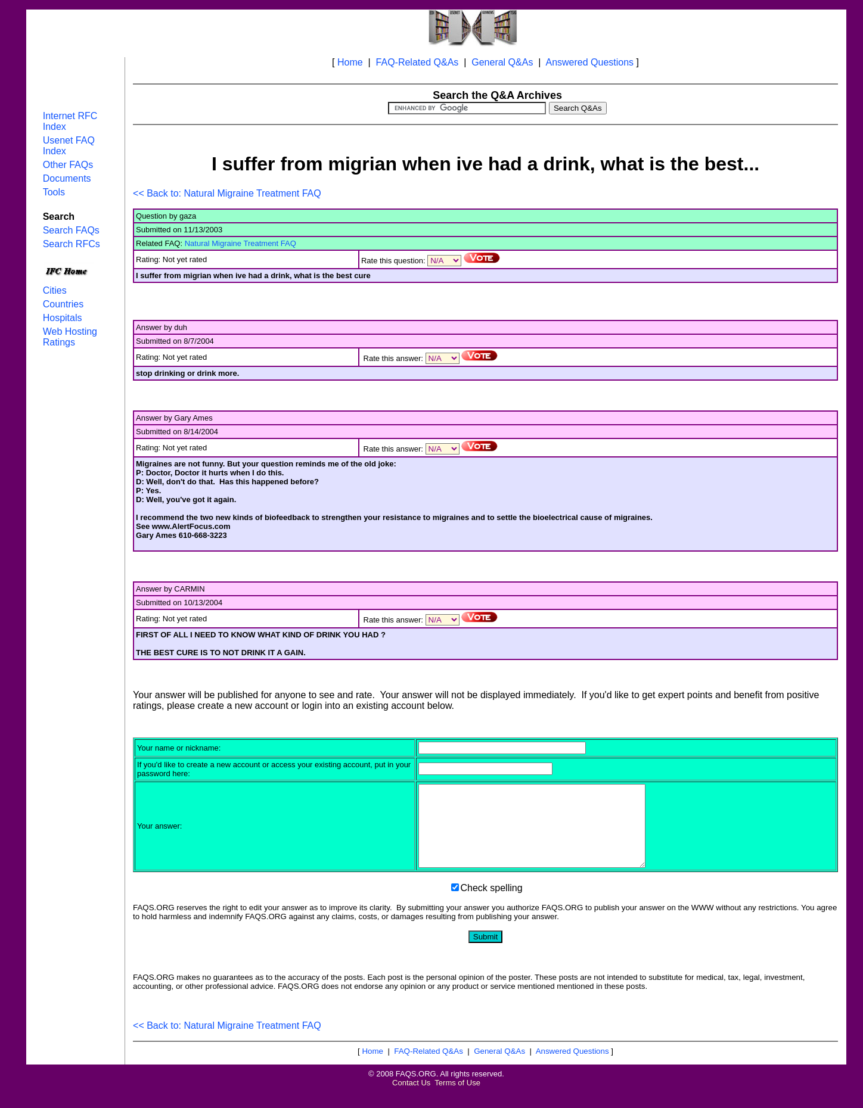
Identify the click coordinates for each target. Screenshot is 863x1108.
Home (350, 62)
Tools (54, 192)
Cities (55, 290)
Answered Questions (589, 62)
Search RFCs (71, 244)
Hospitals (62, 318)
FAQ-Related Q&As (417, 62)
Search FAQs (71, 230)
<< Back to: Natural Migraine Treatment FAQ (227, 193)
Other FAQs (68, 165)
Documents (67, 178)
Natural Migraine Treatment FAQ (240, 243)
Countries (63, 304)
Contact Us (411, 1098)
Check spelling (492, 904)
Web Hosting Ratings (70, 336)
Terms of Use (457, 1098)
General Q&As (502, 62)
